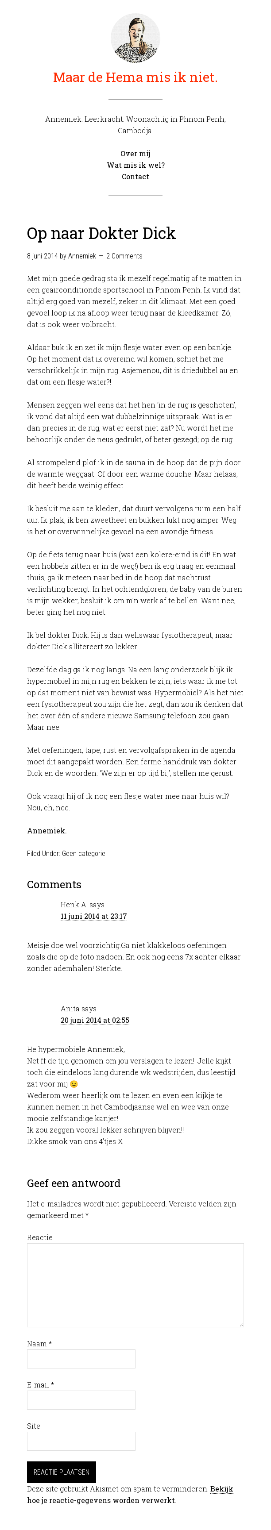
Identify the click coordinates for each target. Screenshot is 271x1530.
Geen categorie (83, 853)
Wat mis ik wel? (136, 165)
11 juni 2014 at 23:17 (94, 916)
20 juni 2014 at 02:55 (95, 1020)
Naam (39, 1343)
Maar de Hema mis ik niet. (135, 76)
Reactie (40, 1237)
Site (33, 1425)
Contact (135, 176)
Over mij (135, 153)
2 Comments (124, 256)
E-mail (40, 1384)
